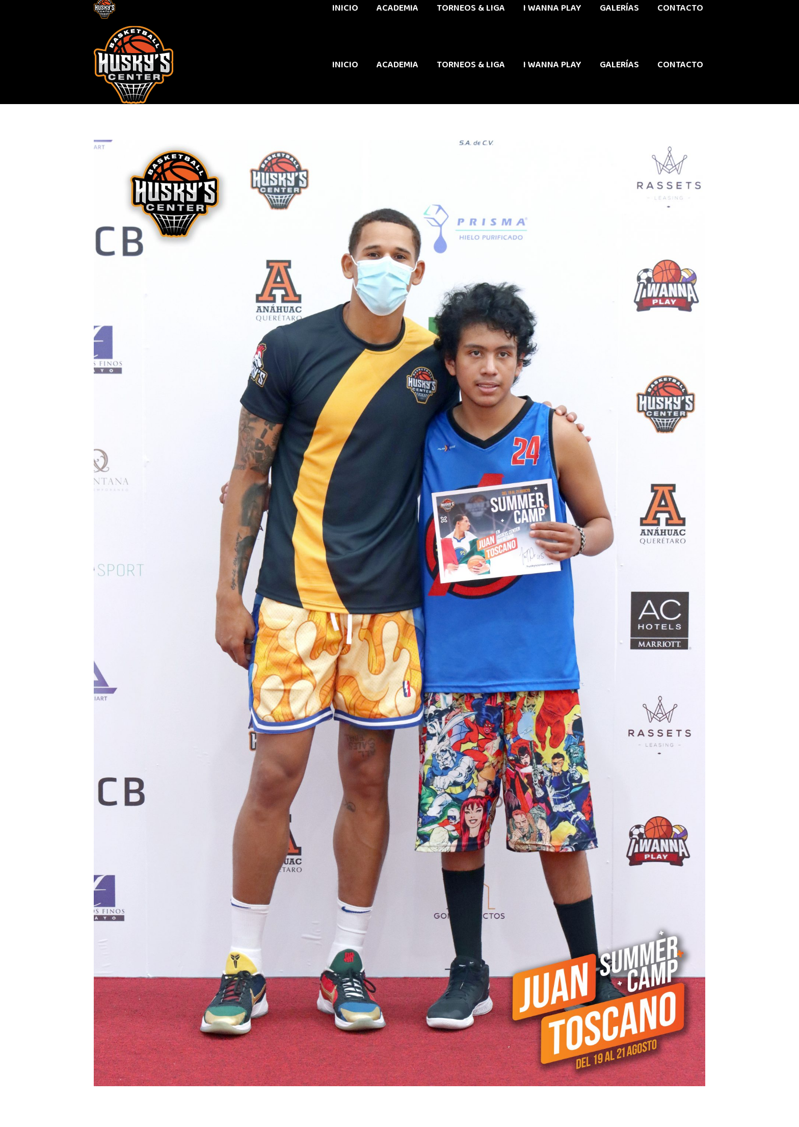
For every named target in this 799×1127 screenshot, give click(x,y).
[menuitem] (345, 65)
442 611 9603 (118, 13)
